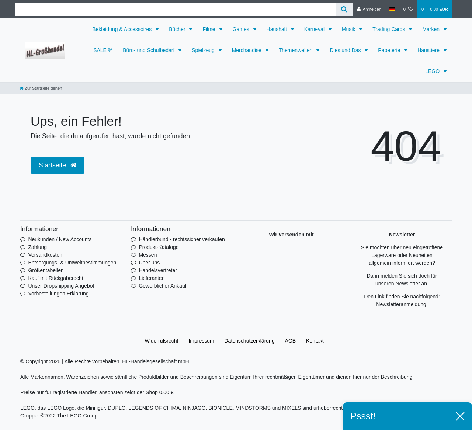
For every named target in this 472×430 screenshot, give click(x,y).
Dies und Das (346, 50)
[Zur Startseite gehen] (41, 88)
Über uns (149, 263)
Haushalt (277, 29)
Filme (209, 29)
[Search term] (175, 9)
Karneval (315, 29)
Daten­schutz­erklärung (250, 341)
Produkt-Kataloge (158, 247)
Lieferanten (151, 278)
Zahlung (37, 247)
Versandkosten (45, 255)
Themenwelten (296, 50)
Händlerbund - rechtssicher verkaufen (182, 239)
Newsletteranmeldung (401, 304)
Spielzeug (204, 50)
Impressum (201, 341)
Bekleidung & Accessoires (122, 29)
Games (242, 29)
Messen (148, 255)
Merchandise (247, 50)
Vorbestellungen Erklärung (58, 294)
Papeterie (390, 50)
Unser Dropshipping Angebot (61, 286)
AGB (290, 341)
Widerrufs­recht (161, 341)
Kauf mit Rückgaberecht (55, 278)
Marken (431, 29)
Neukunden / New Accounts (59, 239)
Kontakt (314, 341)
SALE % (102, 50)
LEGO (433, 71)
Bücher (178, 29)
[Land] (392, 9)
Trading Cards (389, 29)
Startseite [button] (57, 165)
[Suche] (344, 9)
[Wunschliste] (408, 9)
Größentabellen (46, 270)
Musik (349, 29)
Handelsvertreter (158, 270)
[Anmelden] (369, 9)
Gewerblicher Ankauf (162, 286)
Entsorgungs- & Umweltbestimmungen (72, 263)
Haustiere (429, 50)
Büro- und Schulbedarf (149, 50)
